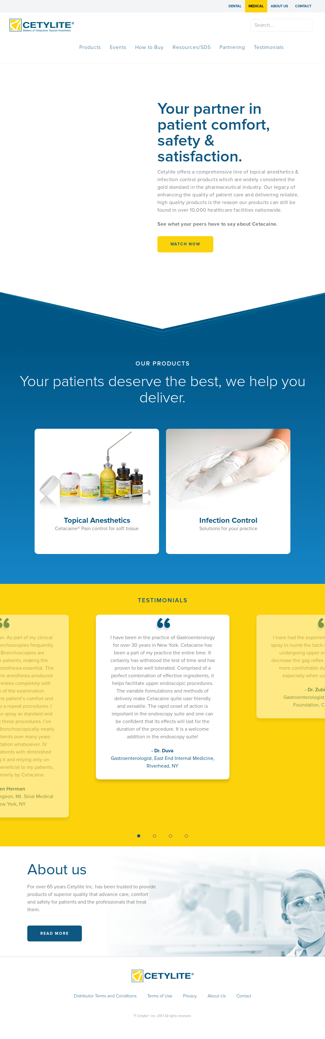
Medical (256, 6)
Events (118, 47)
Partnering (232, 47)
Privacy (190, 996)
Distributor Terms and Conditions (105, 996)
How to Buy (149, 47)
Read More (54, 933)
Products (90, 47)
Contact (303, 6)
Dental (235, 6)
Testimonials (269, 47)
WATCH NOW (185, 244)
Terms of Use (159, 996)
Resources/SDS (192, 47)
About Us (279, 6)
